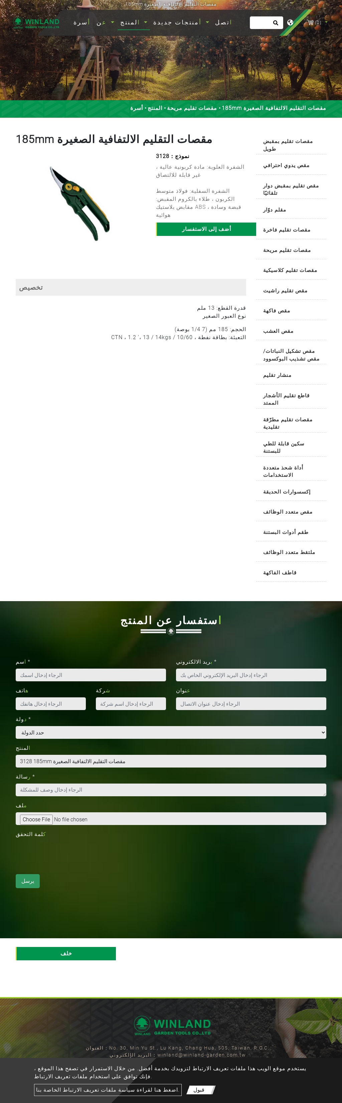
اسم (23, 662)
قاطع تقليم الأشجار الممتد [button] (286, 399)
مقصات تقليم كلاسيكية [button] (290, 270)
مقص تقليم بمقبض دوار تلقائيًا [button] (291, 189)
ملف (21, 805)
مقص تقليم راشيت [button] (285, 291)
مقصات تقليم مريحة (192, 108)
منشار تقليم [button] (277, 375)
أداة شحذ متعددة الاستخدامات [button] (283, 471)
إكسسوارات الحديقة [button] (287, 492)
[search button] (274, 25)
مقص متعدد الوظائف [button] (288, 512)
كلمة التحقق (31, 834)
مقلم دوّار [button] (274, 210)
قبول (198, 1090)
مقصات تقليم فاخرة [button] (287, 230)
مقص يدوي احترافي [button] (286, 165)
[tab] (291, 143)
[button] (20, 208)
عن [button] (103, 22)
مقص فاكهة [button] (276, 311)
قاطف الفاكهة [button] (280, 573)
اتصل (223, 22)
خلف (66, 953)
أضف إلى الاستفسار (206, 229)
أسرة (83, 21)
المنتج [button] (131, 22)
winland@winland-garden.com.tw (201, 1055)
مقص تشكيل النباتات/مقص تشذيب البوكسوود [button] (291, 355)
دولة (23, 719)
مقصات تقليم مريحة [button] (287, 250)
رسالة (25, 777)
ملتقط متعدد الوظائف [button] (289, 552)
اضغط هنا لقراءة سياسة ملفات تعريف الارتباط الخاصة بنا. (108, 1090)
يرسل (27, 881)
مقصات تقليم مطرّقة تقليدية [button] (288, 423)
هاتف (22, 690)
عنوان (183, 690)
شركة (103, 690)
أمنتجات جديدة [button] (178, 22)
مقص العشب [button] (278, 331)
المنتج (155, 108)
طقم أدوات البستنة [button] (286, 532)
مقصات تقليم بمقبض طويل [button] (288, 145)
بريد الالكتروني (196, 662)
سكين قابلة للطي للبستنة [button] (284, 447)
